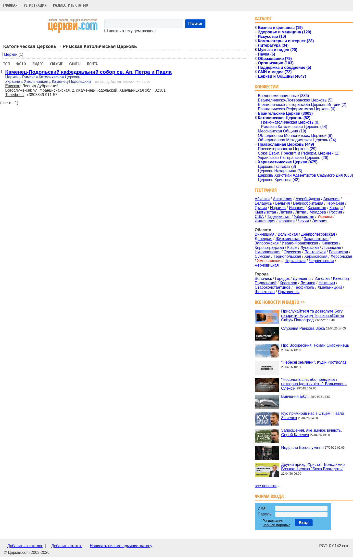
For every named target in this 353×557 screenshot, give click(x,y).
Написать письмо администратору (121, 546)
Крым (292, 247)
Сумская (262, 256)
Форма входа (269, 496)
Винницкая (264, 234)
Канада (336, 208)
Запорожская (266, 243)
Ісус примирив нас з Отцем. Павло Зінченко (312, 415)
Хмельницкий (329, 287)
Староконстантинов (272, 287)
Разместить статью (70, 5)
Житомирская (288, 239)
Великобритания (308, 203)
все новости (266, 486)
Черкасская (295, 261)
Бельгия (282, 203)
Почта (92, 64)
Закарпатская (316, 239)
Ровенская (338, 252)
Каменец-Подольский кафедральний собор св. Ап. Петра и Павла (88, 72)
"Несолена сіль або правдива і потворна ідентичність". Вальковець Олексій (314, 383)
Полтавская (315, 252)
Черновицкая (267, 265)
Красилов (288, 283)
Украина (12, 81)
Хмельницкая (36, 81)
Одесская (292, 252)
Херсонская (341, 256)
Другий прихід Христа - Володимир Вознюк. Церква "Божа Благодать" (313, 466)
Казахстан (317, 208)
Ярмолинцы (289, 292)
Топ (6, 64)
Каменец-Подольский (71, 81)
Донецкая (263, 239)
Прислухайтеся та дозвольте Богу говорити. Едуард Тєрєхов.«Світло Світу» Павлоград (312, 315)
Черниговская (321, 261)
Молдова (318, 212)
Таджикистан (278, 216)
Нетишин (326, 283)
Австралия (282, 199)
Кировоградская (269, 247)
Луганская (310, 247)
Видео (38, 64)
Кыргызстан (265, 212)
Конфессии (266, 86)
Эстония (319, 221)
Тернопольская (287, 256)
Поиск (195, 23)
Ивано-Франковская (300, 243)
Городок (282, 278)
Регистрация (35, 5)
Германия (335, 203)
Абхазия (262, 199)
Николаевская (267, 252)
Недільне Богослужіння (302, 447)
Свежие (56, 64)
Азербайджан (308, 199)
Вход (304, 523)
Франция (286, 221)
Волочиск (263, 278)
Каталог (263, 18)
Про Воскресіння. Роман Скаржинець (315, 345)
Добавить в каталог (24, 546)
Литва (300, 212)
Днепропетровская (318, 234)
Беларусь (263, 203)
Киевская (329, 243)
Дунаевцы (302, 278)
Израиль (278, 208)
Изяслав (322, 278)
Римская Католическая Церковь (51, 77)
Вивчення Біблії (295, 396)
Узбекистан (304, 216)
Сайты (75, 64)
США (259, 216)
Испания (296, 208)
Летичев (307, 283)
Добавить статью (66, 546)
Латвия (285, 212)
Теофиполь (304, 287)
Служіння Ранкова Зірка (303, 328)
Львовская (331, 247)
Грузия (261, 208)
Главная (10, 5)
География (266, 190)
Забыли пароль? (276, 525)
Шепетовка (265, 292)
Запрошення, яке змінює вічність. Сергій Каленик (311, 432)
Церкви (10, 54)
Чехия (303, 221)
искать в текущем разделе (130, 31)
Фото (21, 64)
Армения (331, 199)
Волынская (288, 234)
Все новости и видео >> (280, 302)
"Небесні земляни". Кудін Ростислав (314, 362)
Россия (335, 212)
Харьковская (315, 256)
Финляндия (265, 221)
